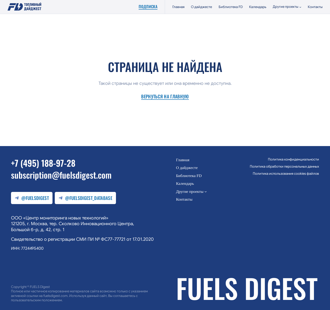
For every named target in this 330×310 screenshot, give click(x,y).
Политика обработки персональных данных (284, 166)
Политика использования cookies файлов (286, 174)
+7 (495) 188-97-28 (43, 163)
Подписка (148, 6)
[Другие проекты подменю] (287, 6)
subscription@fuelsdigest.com (61, 175)
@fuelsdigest (32, 198)
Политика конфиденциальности (293, 159)
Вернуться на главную (165, 97)
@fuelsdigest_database (85, 198)
